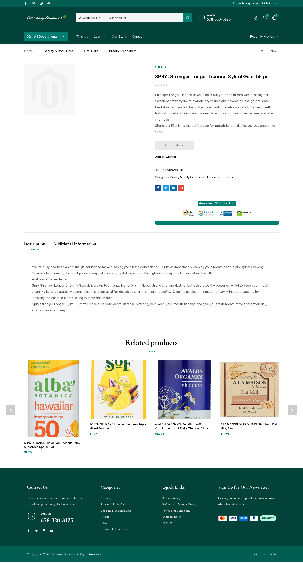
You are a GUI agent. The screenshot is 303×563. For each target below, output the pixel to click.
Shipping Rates (171, 517)
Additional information (74, 243)
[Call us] (202, 17)
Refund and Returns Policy (179, 505)
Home (28, 51)
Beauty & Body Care (58, 51)
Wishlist (167, 523)
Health (105, 517)
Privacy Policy (171, 498)
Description (34, 243)
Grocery (106, 498)
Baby (104, 523)
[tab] (38, 247)
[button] (90, 17)
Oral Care (91, 51)
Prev (260, 51)
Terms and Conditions (176, 511)
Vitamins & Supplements (116, 511)
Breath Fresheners (123, 51)
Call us (211, 15)
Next (275, 51)
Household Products (114, 529)
